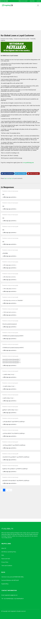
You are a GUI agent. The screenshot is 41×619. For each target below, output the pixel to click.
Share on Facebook (7, 173)
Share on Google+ (33, 173)
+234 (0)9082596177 (19, 598)
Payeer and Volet (5, 558)
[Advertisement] (20, 19)
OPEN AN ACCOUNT (23, 1)
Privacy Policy (4, 562)
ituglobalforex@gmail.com (11, 595)
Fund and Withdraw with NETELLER (10, 580)
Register (32, 1)
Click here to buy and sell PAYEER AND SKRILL (12, 576)
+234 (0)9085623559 (8, 598)
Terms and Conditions (6, 565)
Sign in (6, 178)
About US (3, 548)
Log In (38, 1)
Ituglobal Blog (4, 583)
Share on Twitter (20, 173)
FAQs (2, 555)
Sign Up (11, 178)
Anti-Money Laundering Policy (8, 551)
